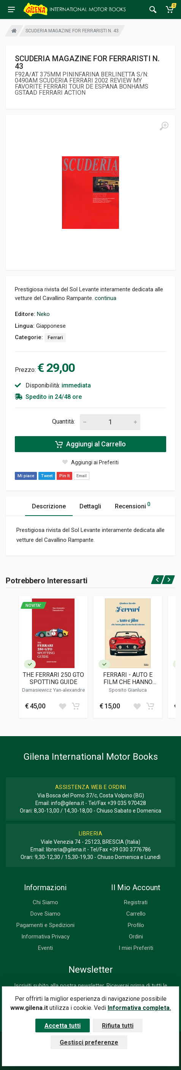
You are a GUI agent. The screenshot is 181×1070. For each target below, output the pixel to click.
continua (105, 298)
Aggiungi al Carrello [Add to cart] (90, 444)
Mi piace (25, 475)
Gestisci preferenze (89, 1042)
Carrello (136, 913)
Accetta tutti (62, 1025)
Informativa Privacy (45, 936)
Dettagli (90, 506)
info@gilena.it (67, 803)
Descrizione (49, 506)
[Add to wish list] (62, 706)
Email (81, 475)
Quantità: (63, 421)
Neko (43, 314)
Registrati (136, 902)
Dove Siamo (45, 913)
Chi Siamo (45, 902)
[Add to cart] (76, 706)
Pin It (64, 475)
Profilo (136, 925)
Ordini (136, 936)
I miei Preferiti (136, 948)
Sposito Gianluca (128, 690)
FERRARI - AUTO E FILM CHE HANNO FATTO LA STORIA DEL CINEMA (128, 678)
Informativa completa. (139, 1007)
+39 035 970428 (126, 803)
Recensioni (132, 505)
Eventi (45, 948)
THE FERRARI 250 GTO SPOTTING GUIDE (53, 678)
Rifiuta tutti (117, 1025)
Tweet (46, 475)
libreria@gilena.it (66, 849)
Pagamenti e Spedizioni (45, 925)
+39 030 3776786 (130, 849)
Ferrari (55, 337)
